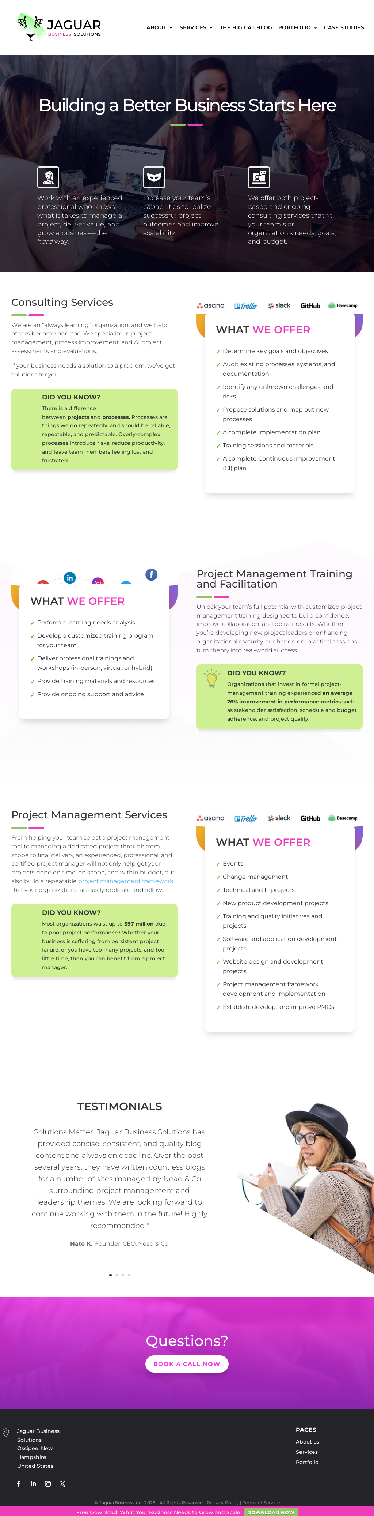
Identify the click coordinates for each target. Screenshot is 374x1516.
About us (307, 1441)
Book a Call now (187, 1364)
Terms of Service (261, 1502)
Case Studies (344, 27)
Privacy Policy (223, 1502)
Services (193, 27)
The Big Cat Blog (246, 27)
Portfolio (294, 27)
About (156, 27)
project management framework (125, 881)
